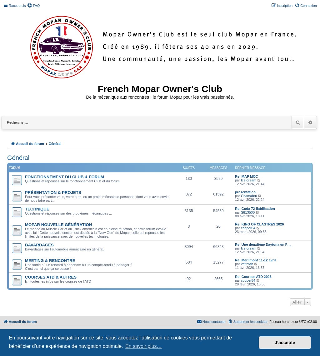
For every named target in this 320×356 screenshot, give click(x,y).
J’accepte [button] (285, 342)
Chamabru (249, 196)
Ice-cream (248, 180)
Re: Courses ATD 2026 (253, 277)
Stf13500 (248, 212)
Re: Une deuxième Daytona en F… (263, 244)
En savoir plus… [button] (143, 346)
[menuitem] (33, 5)
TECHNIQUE (37, 209)
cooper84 (248, 228)
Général (18, 157)
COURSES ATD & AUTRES (51, 277)
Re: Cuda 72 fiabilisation (255, 208)
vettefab (247, 264)
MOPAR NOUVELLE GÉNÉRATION (58, 224)
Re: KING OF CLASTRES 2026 (259, 224)
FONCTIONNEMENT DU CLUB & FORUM (64, 177)
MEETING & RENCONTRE (50, 260)
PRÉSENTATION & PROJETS (53, 192)
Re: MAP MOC (246, 176)
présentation (245, 192)
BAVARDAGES (39, 245)
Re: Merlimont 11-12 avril (255, 260)
